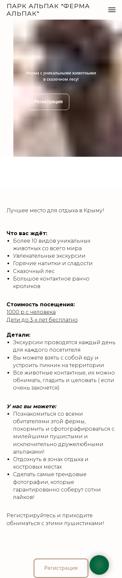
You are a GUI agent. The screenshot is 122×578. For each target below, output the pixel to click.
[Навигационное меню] (111, 10)
